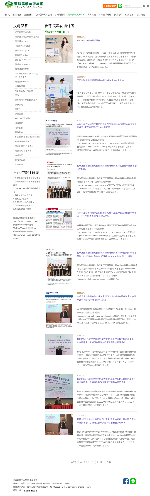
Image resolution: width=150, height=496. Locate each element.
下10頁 (108, 462)
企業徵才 (129, 14)
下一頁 (99, 462)
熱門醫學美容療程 (23, 32)
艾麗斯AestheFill (22, 46)
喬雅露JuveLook (22, 55)
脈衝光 (18, 109)
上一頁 (82, 462)
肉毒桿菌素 (20, 86)
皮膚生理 (19, 155)
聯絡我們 (140, 14)
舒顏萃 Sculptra (22, 50)
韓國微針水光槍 (22, 69)
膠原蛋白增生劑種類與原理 (27, 37)
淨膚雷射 (19, 114)
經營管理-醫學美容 (23, 150)
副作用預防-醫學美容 (24, 146)
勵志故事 (19, 164)
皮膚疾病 (91, 14)
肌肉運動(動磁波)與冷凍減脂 (27, 137)
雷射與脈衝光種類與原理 (26, 100)
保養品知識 (20, 160)
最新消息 (17, 14)
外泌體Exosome (22, 81)
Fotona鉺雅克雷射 (23, 118)
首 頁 (7, 14)
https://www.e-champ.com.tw (25, 221)
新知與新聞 (60, 14)
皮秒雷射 (19, 104)
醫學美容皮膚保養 (76, 14)
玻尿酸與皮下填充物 (24, 91)
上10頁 (74, 462)
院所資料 (28, 14)
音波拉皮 (19, 123)
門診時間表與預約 (43, 14)
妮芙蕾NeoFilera (22, 64)
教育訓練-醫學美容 (23, 141)
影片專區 (118, 14)
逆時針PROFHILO (23, 41)
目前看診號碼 (110, 6)
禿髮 (17, 95)
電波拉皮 (19, 127)
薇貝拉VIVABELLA (23, 60)
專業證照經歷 (105, 14)
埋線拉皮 (19, 132)
